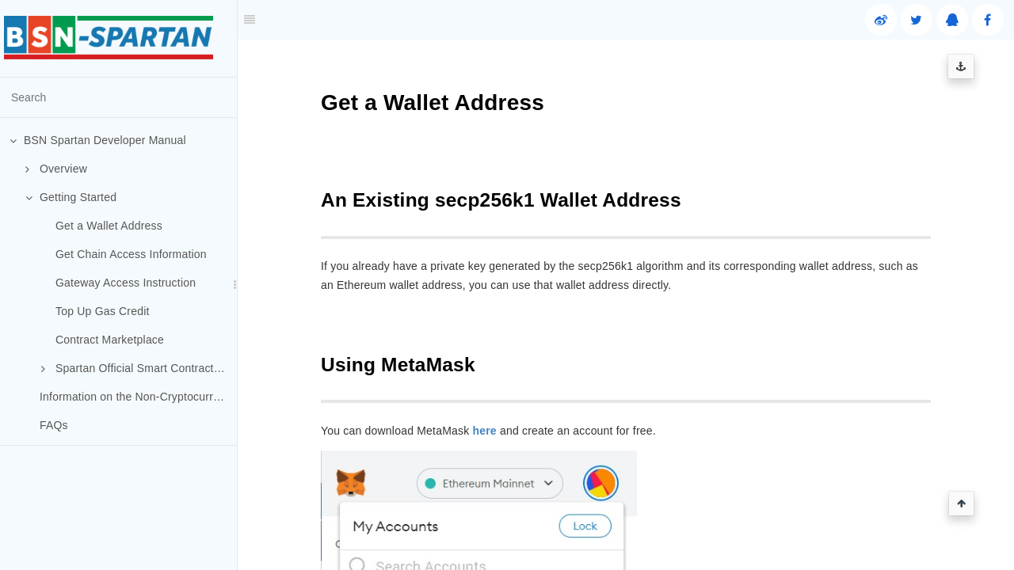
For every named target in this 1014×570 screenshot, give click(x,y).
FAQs (54, 425)
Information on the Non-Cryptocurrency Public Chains (138, 396)
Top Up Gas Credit (102, 311)
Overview (56, 168)
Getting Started (70, 197)
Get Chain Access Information (131, 254)
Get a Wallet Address (108, 225)
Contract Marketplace (109, 339)
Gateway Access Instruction (125, 282)
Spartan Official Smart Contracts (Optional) (139, 368)
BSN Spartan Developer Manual (98, 140)
